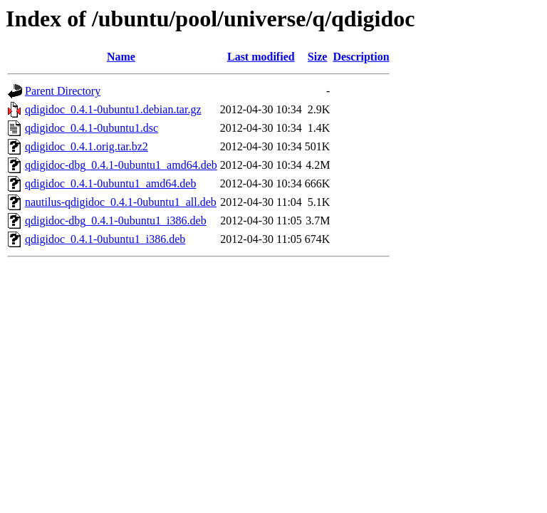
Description (361, 57)
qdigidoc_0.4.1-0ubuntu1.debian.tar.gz (113, 109)
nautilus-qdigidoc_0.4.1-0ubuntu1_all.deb (121, 202)
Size (318, 57)
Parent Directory (62, 91)
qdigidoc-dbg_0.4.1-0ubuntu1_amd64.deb (121, 165)
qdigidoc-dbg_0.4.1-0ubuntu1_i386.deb (116, 220)
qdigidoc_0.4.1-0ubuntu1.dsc (91, 128)
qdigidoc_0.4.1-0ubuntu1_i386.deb (105, 239)
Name (121, 57)
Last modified (261, 57)
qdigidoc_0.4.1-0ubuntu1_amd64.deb (110, 183)
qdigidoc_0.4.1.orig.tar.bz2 (86, 146)
